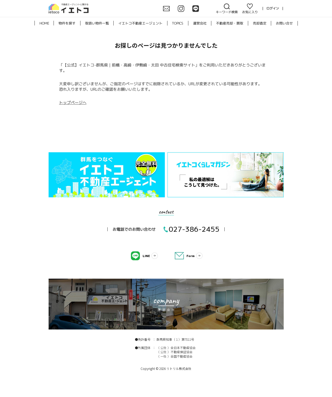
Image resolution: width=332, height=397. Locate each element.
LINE (146, 256)
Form (191, 256)
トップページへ (72, 102)
